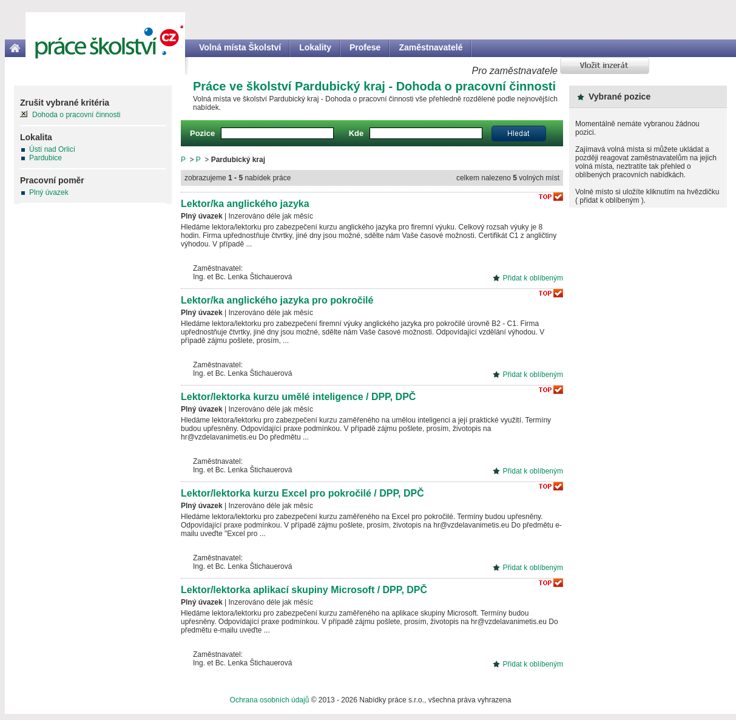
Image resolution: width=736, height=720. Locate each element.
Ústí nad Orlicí (52, 149)
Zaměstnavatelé (430, 47)
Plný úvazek (49, 192)
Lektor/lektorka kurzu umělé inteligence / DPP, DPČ (298, 397)
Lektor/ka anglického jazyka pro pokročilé (277, 300)
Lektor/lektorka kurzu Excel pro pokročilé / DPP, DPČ (302, 493)
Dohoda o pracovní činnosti (76, 114)
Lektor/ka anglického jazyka (245, 204)
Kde (356, 133)
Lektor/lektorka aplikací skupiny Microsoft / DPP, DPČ (304, 590)
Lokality (315, 47)
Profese (364, 47)
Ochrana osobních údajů (269, 700)
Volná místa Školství (240, 47)
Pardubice (45, 158)
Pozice (202, 133)
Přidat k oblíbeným (533, 278)
